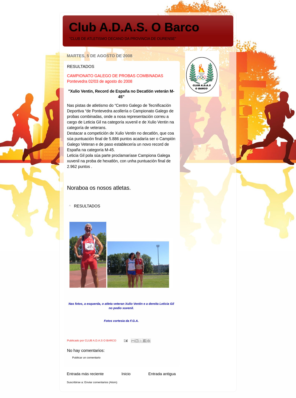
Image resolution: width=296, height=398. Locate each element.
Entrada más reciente (85, 374)
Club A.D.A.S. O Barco (134, 27)
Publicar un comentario (86, 357)
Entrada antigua (162, 374)
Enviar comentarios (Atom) (100, 382)
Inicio (126, 374)
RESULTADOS (87, 206)
